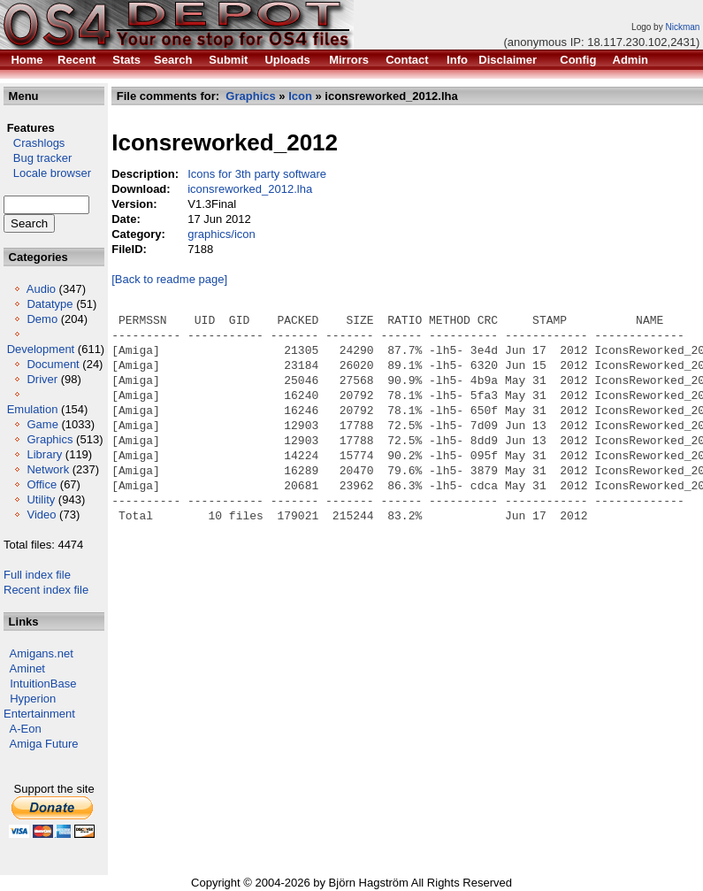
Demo (42, 319)
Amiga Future (44, 743)
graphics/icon (221, 234)
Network (48, 469)
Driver (42, 379)
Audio (41, 289)
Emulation (32, 409)
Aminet (27, 668)
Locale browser (47, 173)
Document (53, 364)
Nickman (682, 27)
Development (41, 349)
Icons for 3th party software (256, 174)
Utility (41, 499)
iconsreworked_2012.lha (249, 189)
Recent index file (46, 589)
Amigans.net (41, 653)
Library (44, 454)
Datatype (50, 304)
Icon (300, 96)
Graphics (50, 439)
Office (42, 484)
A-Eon (26, 728)
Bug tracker (38, 158)
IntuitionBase (43, 683)
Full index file (37, 574)
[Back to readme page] (169, 279)
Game (42, 424)
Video (41, 514)
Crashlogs (34, 143)
